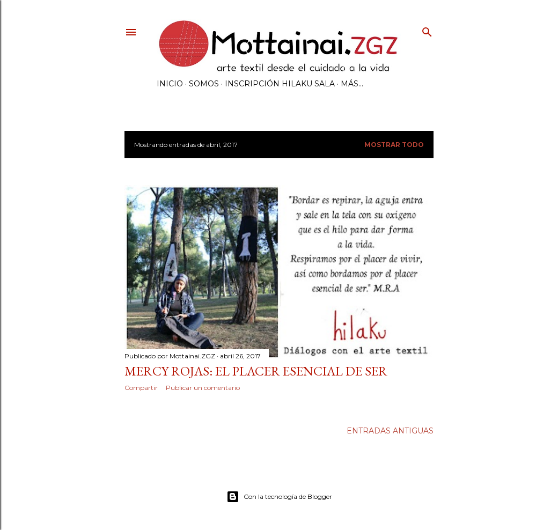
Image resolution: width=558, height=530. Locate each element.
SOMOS (204, 84)
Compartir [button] (141, 388)
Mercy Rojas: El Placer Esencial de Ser (255, 371)
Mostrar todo (394, 145)
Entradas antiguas (390, 431)
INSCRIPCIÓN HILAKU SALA (280, 84)
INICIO (170, 84)
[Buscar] (427, 29)
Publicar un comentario (203, 388)
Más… (352, 84)
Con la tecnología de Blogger (279, 496)
